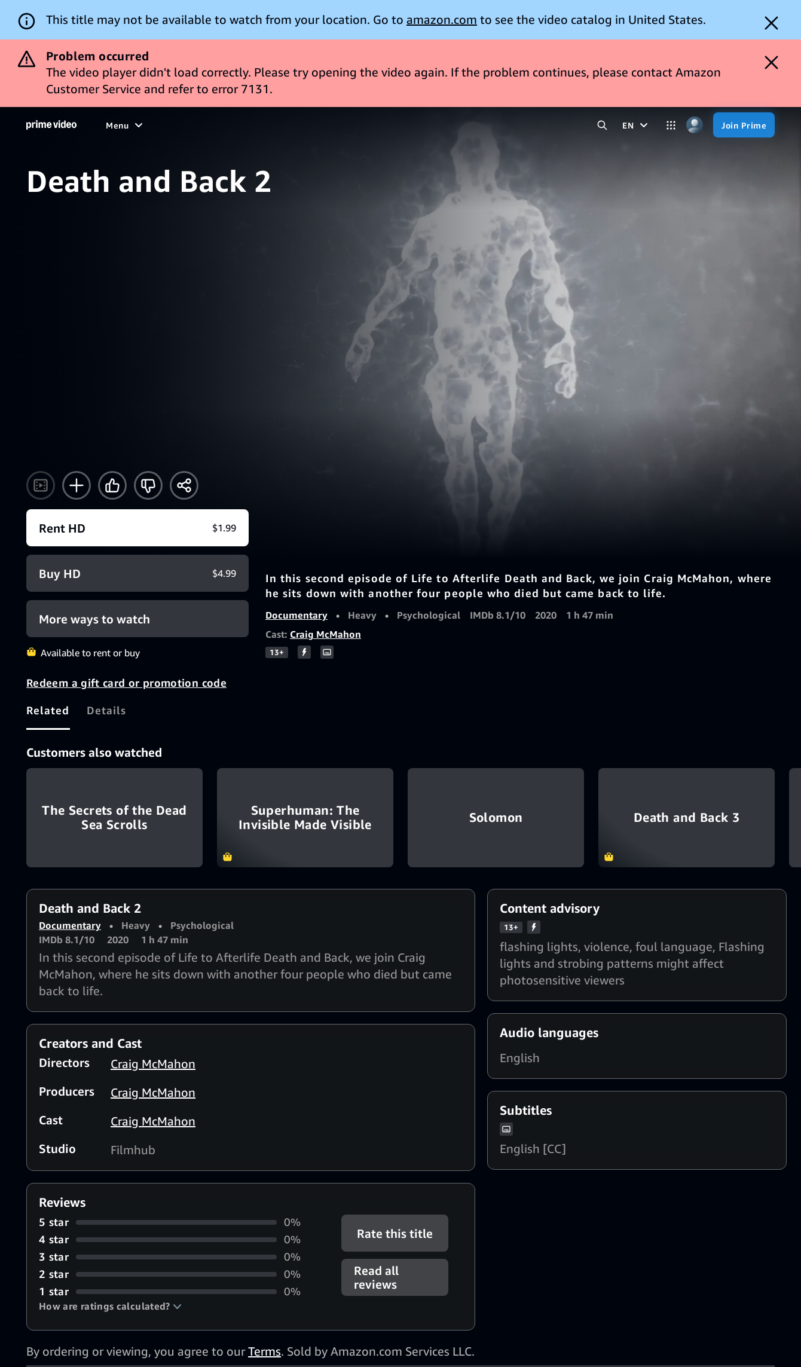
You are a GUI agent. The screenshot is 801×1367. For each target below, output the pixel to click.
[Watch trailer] (40, 485)
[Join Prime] (744, 124)
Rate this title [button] (395, 1233)
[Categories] (671, 125)
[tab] (48, 710)
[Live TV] (340, 124)
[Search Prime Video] (602, 125)
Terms (264, 1351)
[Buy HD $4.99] (137, 573)
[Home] (51, 125)
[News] (296, 124)
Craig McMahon (325, 634)
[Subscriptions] (410, 124)
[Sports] (255, 124)
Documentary (296, 615)
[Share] (184, 485)
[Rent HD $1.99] (137, 527)
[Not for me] (148, 485)
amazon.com (441, 19)
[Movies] (153, 124)
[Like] (112, 485)
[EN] (636, 124)
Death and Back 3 (686, 817)
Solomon (496, 817)
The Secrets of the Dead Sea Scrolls (114, 817)
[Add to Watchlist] (76, 485)
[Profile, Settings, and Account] (694, 125)
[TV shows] (204, 124)
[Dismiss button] (771, 23)
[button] (110, 1306)
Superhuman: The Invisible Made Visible (305, 817)
